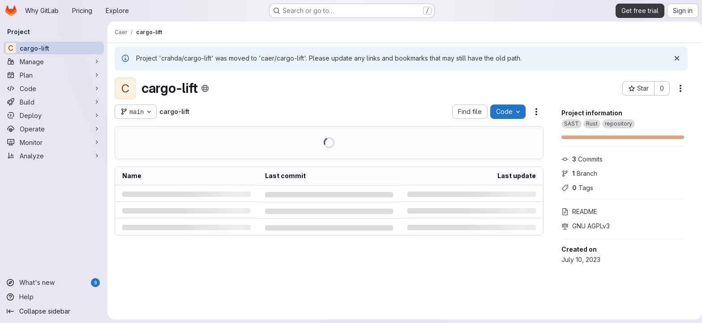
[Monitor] (54, 142)
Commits (578, 159)
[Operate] (54, 128)
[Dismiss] (673, 58)
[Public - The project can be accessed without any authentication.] (205, 88)
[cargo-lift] (54, 48)
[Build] (54, 102)
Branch (576, 173)
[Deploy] (54, 115)
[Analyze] (54, 155)
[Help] (54, 297)
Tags (574, 188)
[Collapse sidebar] (54, 311)
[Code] (54, 88)
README (576, 211)
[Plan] (54, 75)
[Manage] (54, 61)
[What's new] (54, 282)
